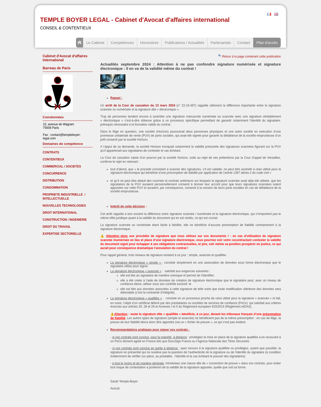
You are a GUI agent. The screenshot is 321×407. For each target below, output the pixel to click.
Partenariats (221, 42)
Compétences (122, 42)
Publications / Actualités (184, 42)
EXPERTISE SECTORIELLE (62, 234)
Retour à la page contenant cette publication (249, 56)
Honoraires (149, 42)
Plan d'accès (267, 42)
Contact (243, 42)
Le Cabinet (95, 42)
